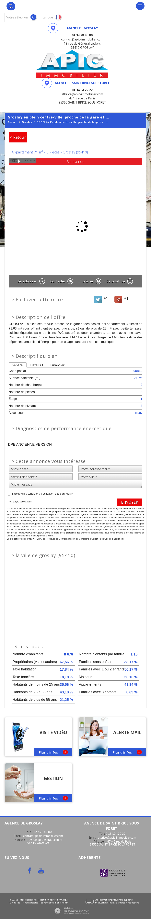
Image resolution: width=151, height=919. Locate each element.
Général (18, 365)
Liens (58, 902)
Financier (57, 365)
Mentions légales (30, 902)
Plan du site (14, 902)
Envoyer (129, 502)
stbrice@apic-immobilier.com (117, 837)
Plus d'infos (53, 752)
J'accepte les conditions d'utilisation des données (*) (43, 493)
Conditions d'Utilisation (90, 539)
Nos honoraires (47, 902)
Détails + (37, 365)
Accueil (12, 122)
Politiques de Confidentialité (59, 539)
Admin (65, 902)
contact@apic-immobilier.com (43, 836)
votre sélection (17, 17)
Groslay (27, 122)
